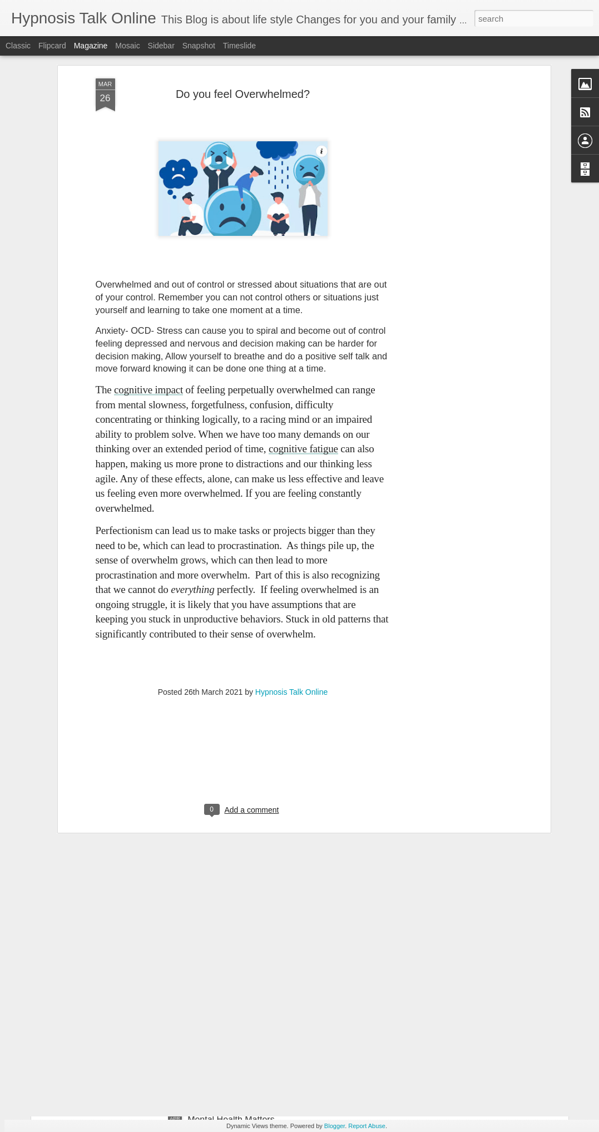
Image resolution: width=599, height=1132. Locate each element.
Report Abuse (366, 1126)
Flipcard (52, 45)
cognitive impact (148, 259)
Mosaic (127, 45)
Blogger (334, 1126)
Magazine (91, 45)
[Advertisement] (243, 633)
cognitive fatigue (303, 318)
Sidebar (161, 45)
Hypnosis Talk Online (291, 561)
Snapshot (198, 45)
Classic (18, 45)
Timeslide (239, 45)
